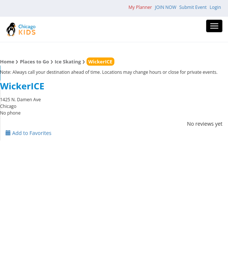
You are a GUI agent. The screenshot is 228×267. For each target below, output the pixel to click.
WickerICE (100, 61)
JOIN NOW (165, 7)
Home (7, 61)
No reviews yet (204, 123)
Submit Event (193, 7)
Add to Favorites (29, 132)
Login (215, 7)
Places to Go (34, 61)
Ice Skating (68, 61)
